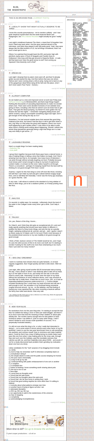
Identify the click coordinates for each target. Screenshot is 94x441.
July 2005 (78, 66)
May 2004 (77, 45)
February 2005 (80, 59)
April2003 (78, 26)
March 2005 (78, 60)
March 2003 (78, 25)
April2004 (78, 43)
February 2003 (80, 23)
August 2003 (79, 30)
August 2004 (79, 49)
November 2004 (80, 53)
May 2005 (77, 63)
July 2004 (78, 47)
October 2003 (79, 33)
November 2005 (80, 72)
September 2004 (81, 50)
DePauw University (16, 102)
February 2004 (80, 40)
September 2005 (81, 69)
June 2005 (78, 65)
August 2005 (79, 67)
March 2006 (78, 79)
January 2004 (79, 39)
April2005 (78, 62)
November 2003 (80, 34)
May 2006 (77, 80)
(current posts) (41, 18)
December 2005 (80, 73)
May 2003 (77, 27)
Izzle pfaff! (13, 150)
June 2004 (78, 46)
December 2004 (80, 55)
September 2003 (81, 32)
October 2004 (79, 52)
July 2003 (78, 29)
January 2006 (79, 76)
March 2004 (78, 42)
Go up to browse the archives (40, 429)
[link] (63, 65)
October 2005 (79, 70)
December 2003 (80, 36)
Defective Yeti (15, 148)
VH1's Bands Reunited (30, 37)
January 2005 (79, 57)
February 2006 (80, 77)
